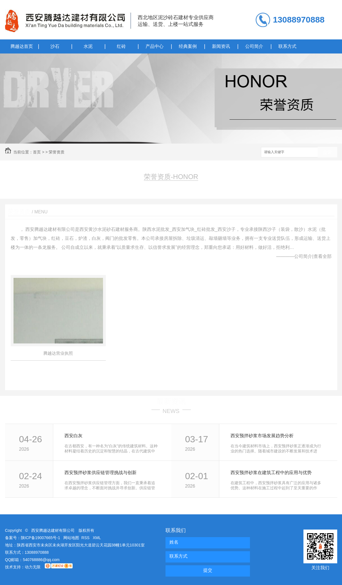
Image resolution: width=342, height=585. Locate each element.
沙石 (54, 46)
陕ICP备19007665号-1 (40, 537)
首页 (37, 152)
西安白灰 (73, 435)
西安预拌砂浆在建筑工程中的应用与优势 (271, 472)
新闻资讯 (221, 46)
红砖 (121, 46)
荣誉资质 (56, 152)
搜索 (327, 152)
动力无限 (33, 567)
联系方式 (287, 46)
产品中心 (155, 46)
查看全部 (323, 256)
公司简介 (254, 46)
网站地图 (71, 537)
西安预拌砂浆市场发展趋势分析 (262, 435)
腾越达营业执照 (58, 353)
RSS (86, 537)
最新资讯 (171, 401)
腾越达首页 (21, 46)
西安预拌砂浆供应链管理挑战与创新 (100, 472)
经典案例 (188, 46)
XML (97, 537)
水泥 (88, 46)
